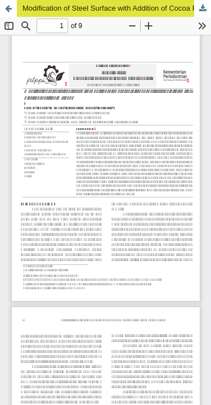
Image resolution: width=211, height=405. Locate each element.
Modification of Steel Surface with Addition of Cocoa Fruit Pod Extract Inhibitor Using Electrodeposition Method (117, 8)
